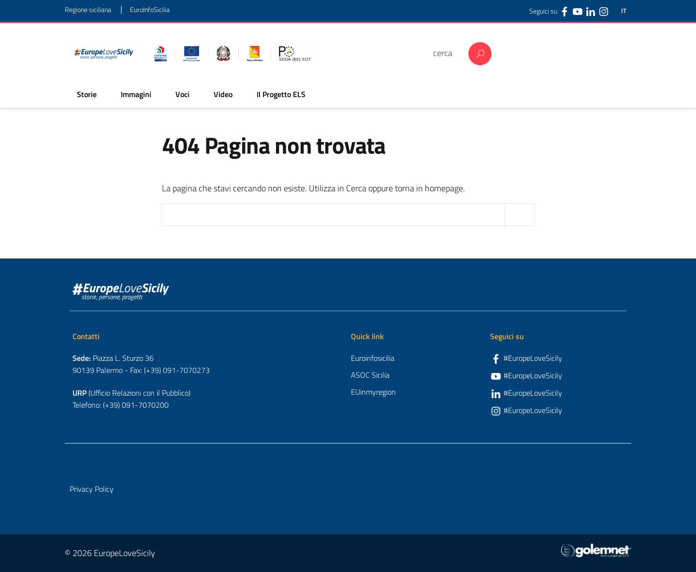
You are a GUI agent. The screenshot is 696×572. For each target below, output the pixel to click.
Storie (87, 94)
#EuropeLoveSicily (533, 358)
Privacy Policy (92, 489)
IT (623, 10)
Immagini (136, 94)
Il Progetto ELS (281, 94)
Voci (182, 94)
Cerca (480, 53)
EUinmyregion (373, 392)
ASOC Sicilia (370, 375)
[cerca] (446, 53)
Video (223, 94)
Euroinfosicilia (372, 358)
